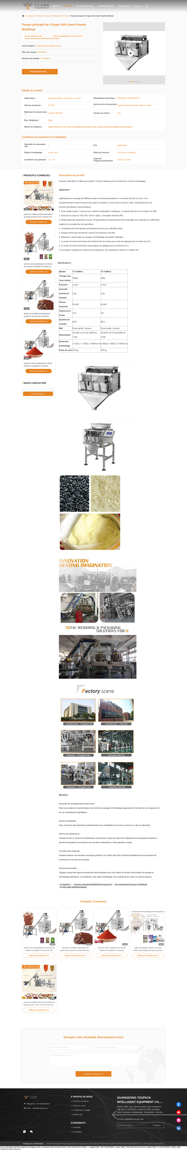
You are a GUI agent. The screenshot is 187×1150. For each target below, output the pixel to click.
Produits (68, 6)
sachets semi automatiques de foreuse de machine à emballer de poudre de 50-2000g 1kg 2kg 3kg (38, 266)
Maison (55, 6)
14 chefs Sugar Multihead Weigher (73, 887)
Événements (124, 6)
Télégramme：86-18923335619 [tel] (37, 1104)
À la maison (29, 16)
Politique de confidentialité (33, 1144)
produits (39, 16)
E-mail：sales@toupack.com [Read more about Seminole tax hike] (35, 1108)
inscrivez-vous (157, 1125)
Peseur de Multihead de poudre (56, 16)
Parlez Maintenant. (40, 71)
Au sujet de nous (85, 6)
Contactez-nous (106, 6)
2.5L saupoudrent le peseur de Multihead (131, 884)
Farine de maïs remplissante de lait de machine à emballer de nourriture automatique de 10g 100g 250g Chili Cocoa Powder (111, 949)
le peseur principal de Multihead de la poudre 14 (93, 884)
